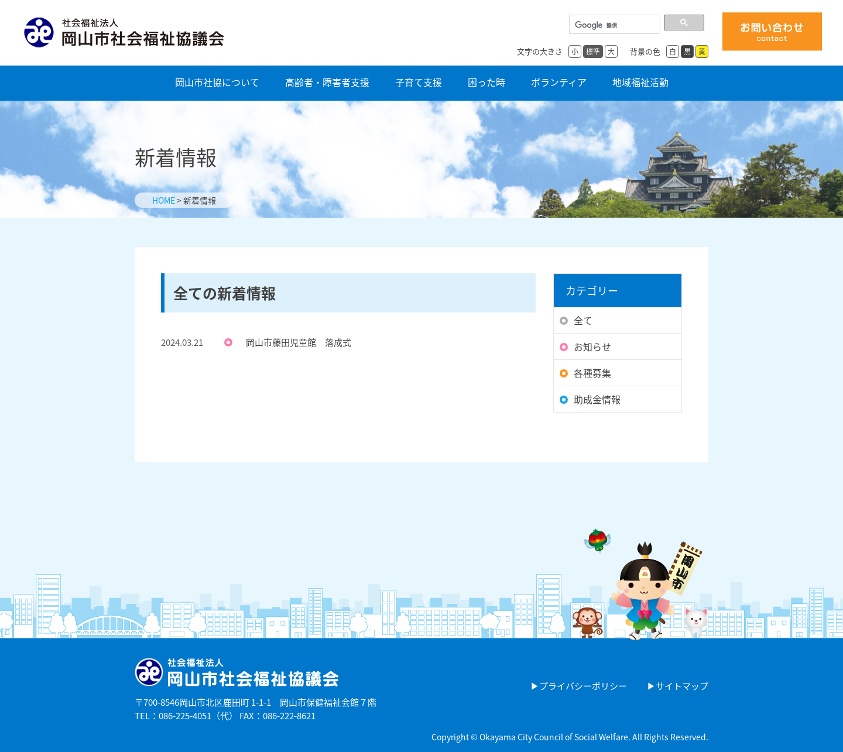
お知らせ (592, 346)
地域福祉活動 (640, 81)
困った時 (486, 81)
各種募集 (592, 373)
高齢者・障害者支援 (327, 81)
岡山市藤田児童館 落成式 (298, 342)
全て (583, 320)
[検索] (613, 25)
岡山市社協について (217, 81)
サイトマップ (682, 685)
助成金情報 (597, 399)
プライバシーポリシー (583, 685)
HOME (163, 200)
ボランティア (559, 81)
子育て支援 (418, 81)
